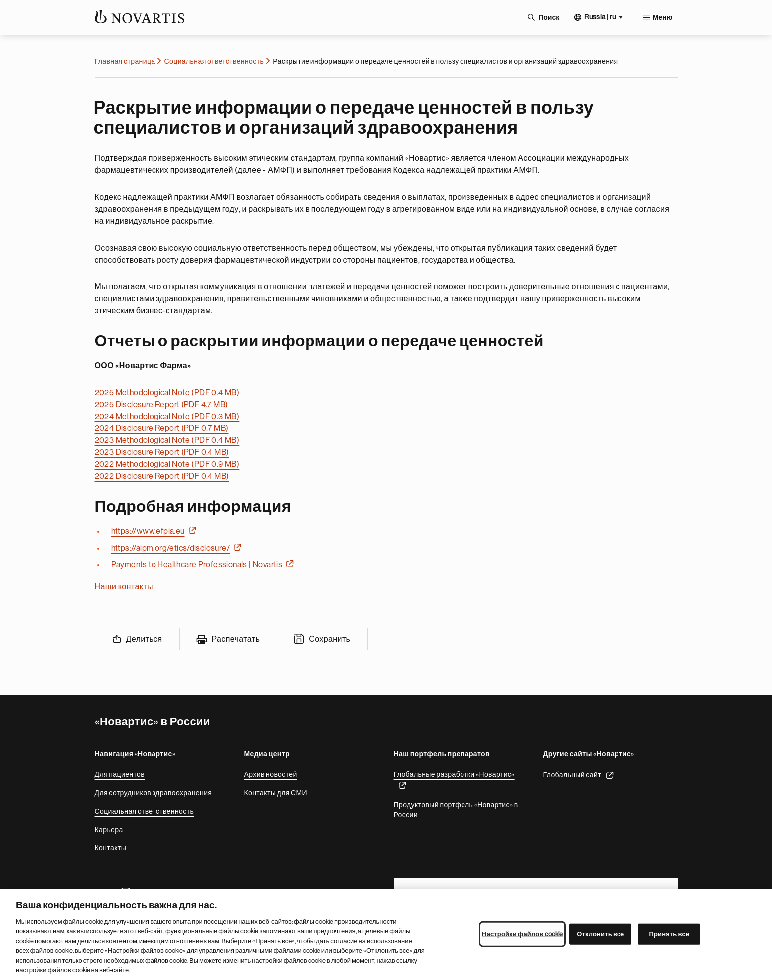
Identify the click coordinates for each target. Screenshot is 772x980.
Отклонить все (600, 937)
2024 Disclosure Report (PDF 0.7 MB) (162, 428)
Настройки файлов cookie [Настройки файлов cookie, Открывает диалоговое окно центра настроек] (522, 937)
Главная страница (125, 61)
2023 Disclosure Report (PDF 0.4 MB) (162, 452)
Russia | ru (600, 16)
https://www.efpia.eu (148, 531)
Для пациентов (120, 774)
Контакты (111, 847)
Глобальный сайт (572, 774)
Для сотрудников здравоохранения (153, 792)
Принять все (669, 937)
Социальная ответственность (214, 61)
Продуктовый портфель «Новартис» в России (456, 809)
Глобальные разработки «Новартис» (454, 774)
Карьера (109, 829)
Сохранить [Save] (329, 639)
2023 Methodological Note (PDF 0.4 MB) (167, 440)
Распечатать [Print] (236, 639)
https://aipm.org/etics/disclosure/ (170, 548)
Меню (663, 17)
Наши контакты (124, 587)
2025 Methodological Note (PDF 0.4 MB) (167, 393)
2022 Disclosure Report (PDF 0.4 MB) (162, 476)
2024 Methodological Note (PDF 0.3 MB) (167, 416)
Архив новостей (270, 774)
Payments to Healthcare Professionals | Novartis (197, 565)
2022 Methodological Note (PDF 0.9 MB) (167, 464)
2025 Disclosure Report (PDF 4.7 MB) (161, 405)
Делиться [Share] (144, 639)
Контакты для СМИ (275, 792)
